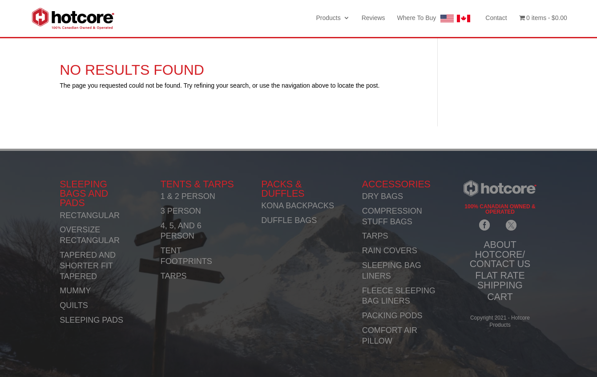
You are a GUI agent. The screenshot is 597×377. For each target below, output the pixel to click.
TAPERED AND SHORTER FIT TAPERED (88, 266)
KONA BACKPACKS (297, 205)
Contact (496, 18)
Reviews (373, 18)
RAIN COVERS (389, 250)
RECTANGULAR (90, 215)
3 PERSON (181, 211)
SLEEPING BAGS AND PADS (84, 194)
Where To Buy (435, 18)
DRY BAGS (382, 196)
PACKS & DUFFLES (282, 189)
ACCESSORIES (396, 184)
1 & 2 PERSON (188, 196)
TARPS (174, 276)
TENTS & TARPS (197, 184)
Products (328, 18)
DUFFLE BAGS (289, 220)
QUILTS (74, 305)
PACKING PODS (392, 315)
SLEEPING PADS (91, 320)
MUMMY (75, 290)
